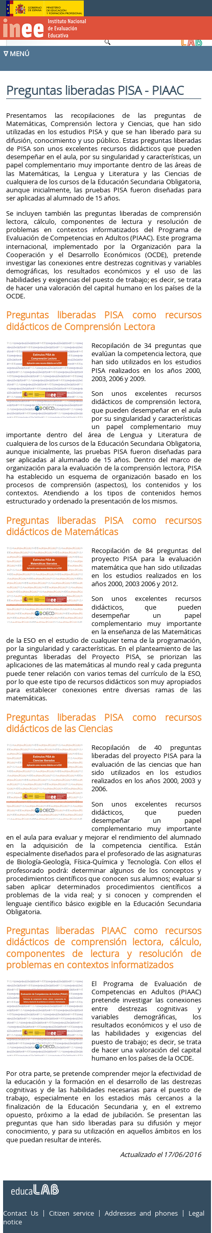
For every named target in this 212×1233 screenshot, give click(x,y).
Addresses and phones (141, 1213)
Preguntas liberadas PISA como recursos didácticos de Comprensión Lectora (103, 320)
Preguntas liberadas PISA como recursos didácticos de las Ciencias (103, 723)
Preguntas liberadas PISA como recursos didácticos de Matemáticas (103, 526)
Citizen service (71, 1213)
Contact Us (20, 1213)
